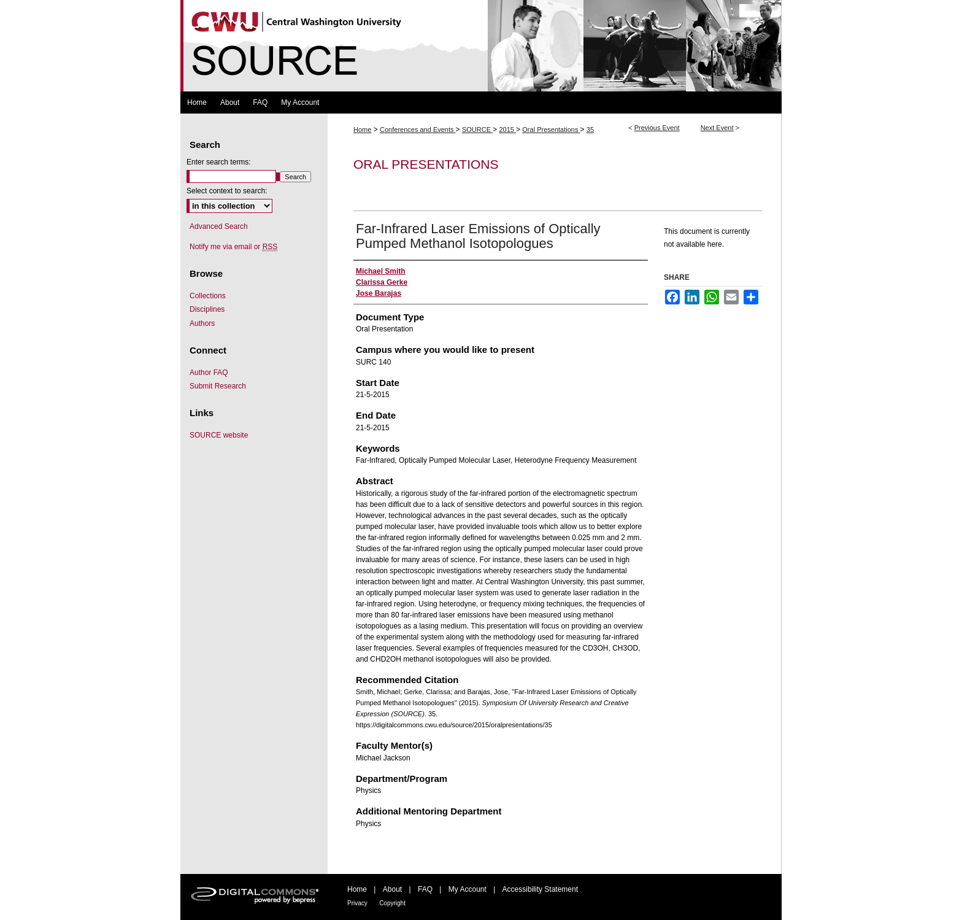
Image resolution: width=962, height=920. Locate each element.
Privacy (357, 903)
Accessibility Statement (540, 889)
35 (590, 129)
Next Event (717, 127)
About (392, 889)
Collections (208, 296)
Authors (202, 323)
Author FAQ (209, 372)
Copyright (392, 903)
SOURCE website (219, 435)
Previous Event (657, 127)
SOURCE (477, 129)
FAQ (425, 889)
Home (362, 129)
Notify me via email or (233, 246)
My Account (467, 889)
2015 (507, 129)
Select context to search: (227, 191)
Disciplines (207, 309)
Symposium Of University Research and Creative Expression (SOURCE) (481, 45)
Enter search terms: (219, 162)
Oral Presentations (551, 129)
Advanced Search (219, 226)
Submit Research (218, 386)
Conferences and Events (418, 129)
